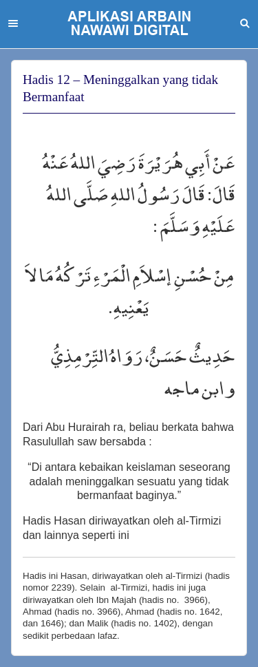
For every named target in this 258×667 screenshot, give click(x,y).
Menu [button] (13, 23)
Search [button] (245, 23)
